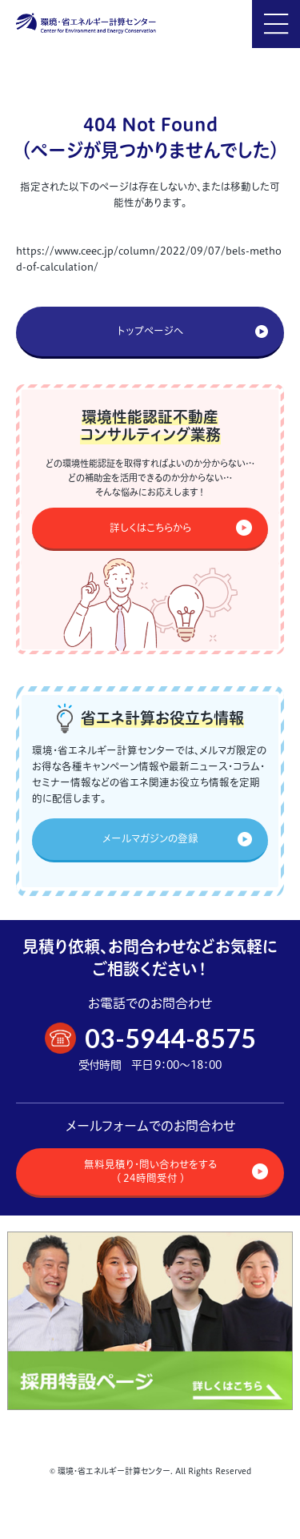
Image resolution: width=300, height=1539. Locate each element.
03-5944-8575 (170, 1038)
